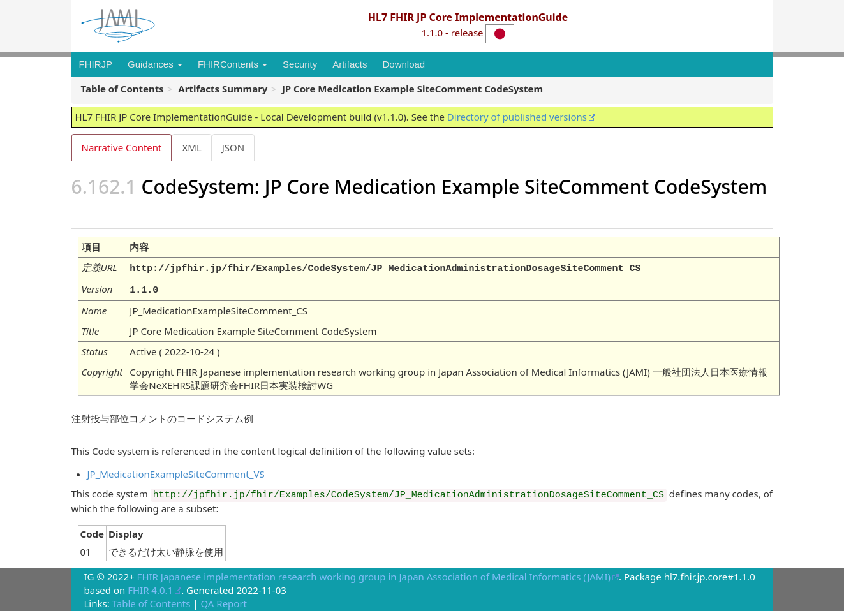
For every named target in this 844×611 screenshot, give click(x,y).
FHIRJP (96, 64)
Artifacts (349, 64)
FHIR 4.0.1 (150, 588)
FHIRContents (232, 64)
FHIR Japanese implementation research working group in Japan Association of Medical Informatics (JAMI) (374, 574)
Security (300, 64)
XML (192, 147)
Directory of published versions (517, 116)
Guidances (155, 64)
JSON (236, 147)
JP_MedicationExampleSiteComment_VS (176, 472)
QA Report (223, 601)
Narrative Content (122, 147)
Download (403, 64)
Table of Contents (151, 601)
